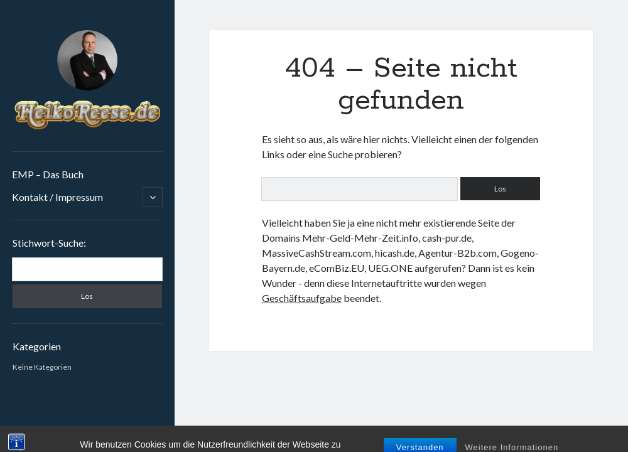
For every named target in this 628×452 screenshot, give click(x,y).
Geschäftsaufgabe (302, 298)
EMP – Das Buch (48, 174)
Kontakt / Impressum (57, 197)
